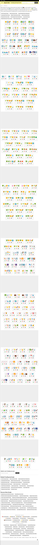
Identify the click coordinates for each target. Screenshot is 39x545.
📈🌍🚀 (23, 301)
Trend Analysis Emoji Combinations (16, 482)
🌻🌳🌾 (15, 192)
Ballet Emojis (15, 526)
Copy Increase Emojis (14, 485)
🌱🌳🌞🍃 (15, 88)
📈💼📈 (15, 356)
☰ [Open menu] (2, 2)
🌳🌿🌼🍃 (29, 155)
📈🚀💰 (12, 380)
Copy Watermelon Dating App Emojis (18, 504)
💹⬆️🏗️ (31, 22)
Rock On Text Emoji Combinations (28, 506)
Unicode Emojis (6, 525)
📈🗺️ (32, 374)
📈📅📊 (31, 356)
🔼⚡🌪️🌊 (31, 422)
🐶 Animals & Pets (34, 516)
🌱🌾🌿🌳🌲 (32, 137)
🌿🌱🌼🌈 (19, 210)
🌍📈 (4, 76)
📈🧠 (34, 404)
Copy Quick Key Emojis (4, 499)
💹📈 (32, 271)
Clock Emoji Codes (22, 526)
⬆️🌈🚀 (15, 34)
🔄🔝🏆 (19, 416)
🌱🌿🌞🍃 (18, 143)
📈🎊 (26, 313)
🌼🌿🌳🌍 (29, 198)
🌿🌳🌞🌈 (10, 216)
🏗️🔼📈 (22, 258)
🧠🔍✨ (17, 459)
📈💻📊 (8, 356)
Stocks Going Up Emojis (25, 15)
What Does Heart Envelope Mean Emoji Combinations (9, 495)
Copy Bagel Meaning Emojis (21, 509)
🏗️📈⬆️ (7, 258)
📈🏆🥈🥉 (31, 319)
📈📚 (19, 362)
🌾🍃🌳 (33, 204)
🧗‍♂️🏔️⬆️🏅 (8, 459)
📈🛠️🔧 (20, 380)
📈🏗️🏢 (8, 325)
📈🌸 (32, 307)
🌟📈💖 (27, 76)
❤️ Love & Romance (5, 516)
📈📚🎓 (27, 362)
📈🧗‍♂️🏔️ (27, 404)
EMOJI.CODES (3, 0)
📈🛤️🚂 (28, 380)
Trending (23, 537)
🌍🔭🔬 (19, 76)
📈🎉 (19, 313)
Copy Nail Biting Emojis (31, 525)
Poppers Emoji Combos (33, 495)
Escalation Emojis (14, 489)
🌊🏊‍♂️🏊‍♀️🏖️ (6, 52)
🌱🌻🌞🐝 (19, 107)
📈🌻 (5, 313)
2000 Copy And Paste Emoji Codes (15, 506)
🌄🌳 (19, 46)
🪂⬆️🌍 (12, 465)
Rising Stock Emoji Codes (5, 482)
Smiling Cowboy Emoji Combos (13, 507)
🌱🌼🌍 (5, 137)
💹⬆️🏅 (23, 22)
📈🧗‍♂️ (19, 404)
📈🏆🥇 (22, 319)
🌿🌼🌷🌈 (29, 240)
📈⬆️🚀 (35, 410)
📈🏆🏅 (15, 319)
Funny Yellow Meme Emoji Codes (31, 533)
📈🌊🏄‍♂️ (8, 301)
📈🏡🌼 (23, 325)
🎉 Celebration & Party (16, 520)
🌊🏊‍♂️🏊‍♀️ (35, 46)
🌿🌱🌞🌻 (10, 210)
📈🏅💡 (15, 28)
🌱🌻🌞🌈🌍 (19, 101)
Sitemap (33, 537)
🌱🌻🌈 (24, 95)
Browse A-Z (12, 537)
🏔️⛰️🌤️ (31, 252)
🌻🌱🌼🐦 (7, 192)
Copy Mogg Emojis (4, 507)
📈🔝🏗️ (24, 368)
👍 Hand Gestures (32, 520)
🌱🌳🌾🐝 (25, 88)
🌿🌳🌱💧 (19, 216)
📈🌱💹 (8, 28)
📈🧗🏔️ (5, 404)
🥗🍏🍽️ (23, 434)
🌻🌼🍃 (23, 192)
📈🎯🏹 (33, 313)
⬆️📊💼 (12, 46)
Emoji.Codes (7, 537)
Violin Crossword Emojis (5, 506)
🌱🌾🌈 (22, 137)
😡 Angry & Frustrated (26, 516)
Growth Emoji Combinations (5, 485)
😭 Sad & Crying (18, 516)
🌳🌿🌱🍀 (19, 155)
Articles (20, 537)
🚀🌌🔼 (11, 428)
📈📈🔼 (12, 362)
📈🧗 (35, 380)
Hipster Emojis (22, 533)
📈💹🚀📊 (31, 350)
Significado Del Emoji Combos (32, 509)
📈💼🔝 (23, 356)
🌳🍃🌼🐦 (6, 186)
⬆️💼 (27, 40)
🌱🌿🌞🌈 (9, 143)
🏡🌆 (7, 265)
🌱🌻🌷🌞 (6, 131)
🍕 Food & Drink (8, 518)
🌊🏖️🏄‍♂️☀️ (15, 52)
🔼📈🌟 (22, 422)
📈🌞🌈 (31, 301)
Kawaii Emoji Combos (8, 526)
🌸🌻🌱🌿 (15, 186)
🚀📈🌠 (27, 428)
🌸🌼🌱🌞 (25, 186)
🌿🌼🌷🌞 (8, 246)
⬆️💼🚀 (34, 40)
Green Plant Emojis (23, 507)
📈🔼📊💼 (23, 374)
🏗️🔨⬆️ (15, 258)
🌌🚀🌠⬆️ (33, 52)
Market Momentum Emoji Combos (6, 18)
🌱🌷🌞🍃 (6, 95)
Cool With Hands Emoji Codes (32, 507)
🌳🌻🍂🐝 (33, 149)
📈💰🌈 (8, 34)
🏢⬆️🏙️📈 (23, 265)
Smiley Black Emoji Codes (19, 494)
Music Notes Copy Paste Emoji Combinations (8, 509)
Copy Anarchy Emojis (8, 528)
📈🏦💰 (31, 325)
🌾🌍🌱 (15, 204)
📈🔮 (7, 374)
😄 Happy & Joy (12, 516)
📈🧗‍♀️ (13, 404)
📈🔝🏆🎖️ (15, 368)
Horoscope (27, 537)
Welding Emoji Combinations (9, 530)
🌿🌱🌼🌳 (29, 210)
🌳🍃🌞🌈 (29, 161)
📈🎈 (12, 313)
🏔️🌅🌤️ (8, 252)
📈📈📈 (4, 362)
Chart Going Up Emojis (4, 13)
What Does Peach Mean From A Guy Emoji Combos (18, 499)
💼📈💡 (17, 295)
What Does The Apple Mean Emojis (17, 502)
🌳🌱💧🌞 (15, 149)
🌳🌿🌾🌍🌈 (11, 161)
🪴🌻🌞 (19, 465)
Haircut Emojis (23, 528)
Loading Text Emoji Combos (5, 502)
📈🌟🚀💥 (16, 307)
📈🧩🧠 (12, 410)
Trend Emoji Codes (25, 18)
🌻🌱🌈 (34, 186)
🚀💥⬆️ (19, 428)
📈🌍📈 (15, 301)
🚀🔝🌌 (35, 428)
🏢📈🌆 (14, 265)
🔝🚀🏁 (35, 416)
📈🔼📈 (15, 374)
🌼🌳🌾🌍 (19, 198)
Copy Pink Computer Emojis (24, 495)
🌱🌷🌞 (34, 88)
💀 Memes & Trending (15, 521)
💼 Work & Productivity (7, 520)
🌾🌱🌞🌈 (24, 204)
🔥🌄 (7, 422)
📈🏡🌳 (15, 325)
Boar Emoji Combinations (30, 526)
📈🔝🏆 (7, 368)
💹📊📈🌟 (8, 295)
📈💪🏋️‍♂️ (22, 350)
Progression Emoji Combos (5, 489)
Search (36, 2)
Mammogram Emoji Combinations (15, 535)
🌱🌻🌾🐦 (25, 131)
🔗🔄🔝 (27, 416)
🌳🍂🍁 (20, 161)
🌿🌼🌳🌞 (19, 240)
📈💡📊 (7, 350)
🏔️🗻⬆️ (15, 252)
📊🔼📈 (11, 416)
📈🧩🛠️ (4, 410)
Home (2, 5)
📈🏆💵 (23, 28)
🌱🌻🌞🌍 (30, 101)
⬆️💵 (20, 40)
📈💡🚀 (15, 350)
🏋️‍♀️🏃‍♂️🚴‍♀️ (32, 246)
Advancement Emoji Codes (5, 487)
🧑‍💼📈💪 (31, 434)
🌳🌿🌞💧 (10, 155)
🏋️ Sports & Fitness (30, 518)
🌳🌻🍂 (24, 149)
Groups (15, 537)
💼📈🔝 (25, 295)
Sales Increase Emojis (16, 18)
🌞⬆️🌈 (8, 22)
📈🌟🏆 (7, 307)
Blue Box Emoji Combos (15, 533)
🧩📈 (24, 459)
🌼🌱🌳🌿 (32, 192)
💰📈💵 (25, 271)
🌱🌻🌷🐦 (15, 131)
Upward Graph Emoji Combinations (23, 13)
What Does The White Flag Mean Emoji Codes (19, 497)
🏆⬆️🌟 (15, 22)
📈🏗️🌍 (31, 28)
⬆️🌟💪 (31, 34)
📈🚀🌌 (4, 380)
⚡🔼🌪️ (27, 465)
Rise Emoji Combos (23, 485)
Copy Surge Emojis (26, 487)
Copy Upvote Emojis (26, 482)
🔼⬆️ (4, 428)
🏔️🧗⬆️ (23, 252)
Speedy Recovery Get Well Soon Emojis (7, 494)
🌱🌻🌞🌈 (9, 101)
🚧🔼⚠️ (8, 434)
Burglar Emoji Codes (13, 525)
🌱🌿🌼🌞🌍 (29, 143)
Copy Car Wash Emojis (6, 533)
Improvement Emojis (30, 485)
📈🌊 (32, 295)
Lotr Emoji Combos (29, 504)
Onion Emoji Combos (16, 528)
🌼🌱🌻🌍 (10, 198)
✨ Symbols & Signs (23, 521)
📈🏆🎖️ (7, 319)
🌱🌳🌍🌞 (6, 88)
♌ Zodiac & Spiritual (24, 520)
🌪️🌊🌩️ (35, 76)
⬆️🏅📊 (5, 40)
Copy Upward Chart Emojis (5, 15)
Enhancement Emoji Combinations (16, 487)
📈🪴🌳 (27, 410)
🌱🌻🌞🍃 (10, 107)
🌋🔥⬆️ (24, 52)
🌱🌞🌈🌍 (19, 82)
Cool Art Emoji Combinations (32, 497)
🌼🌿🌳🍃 (7, 204)
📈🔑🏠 (35, 362)
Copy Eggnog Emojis (25, 535)
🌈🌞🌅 (27, 46)
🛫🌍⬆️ (15, 434)
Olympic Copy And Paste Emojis (32, 499)
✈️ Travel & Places (23, 518)
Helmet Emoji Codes (30, 528)
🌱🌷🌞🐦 (15, 95)
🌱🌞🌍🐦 (29, 82)
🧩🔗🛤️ (32, 459)
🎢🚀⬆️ (24, 246)
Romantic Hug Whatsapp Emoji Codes (30, 502)
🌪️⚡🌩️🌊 (10, 82)
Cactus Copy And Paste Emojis (6, 497)
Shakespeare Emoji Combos (29, 530)
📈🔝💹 (32, 368)
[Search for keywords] (28, 3)
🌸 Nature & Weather (15, 518)
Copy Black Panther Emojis (19, 530)
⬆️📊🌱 (4, 46)
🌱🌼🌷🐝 (14, 137)
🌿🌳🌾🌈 (29, 216)
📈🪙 (19, 410)
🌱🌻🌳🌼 (29, 107)
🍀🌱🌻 (16, 246)
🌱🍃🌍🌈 (6, 149)
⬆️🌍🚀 (23, 34)
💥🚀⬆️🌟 (8, 271)
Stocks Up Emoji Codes (13, 13)
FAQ (17, 537)
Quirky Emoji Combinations (22, 525)
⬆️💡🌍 (13, 40)
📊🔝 (4, 416)
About (30, 537)
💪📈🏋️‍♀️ (17, 271)
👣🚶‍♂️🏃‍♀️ (32, 265)
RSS (35, 537)
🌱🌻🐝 (34, 131)
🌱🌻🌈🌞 (33, 95)
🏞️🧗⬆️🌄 (31, 258)
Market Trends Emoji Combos (15, 15)
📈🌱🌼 (25, 307)
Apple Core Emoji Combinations (6, 504)
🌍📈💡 (11, 76)
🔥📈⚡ (14, 422)
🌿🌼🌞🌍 (10, 240)
